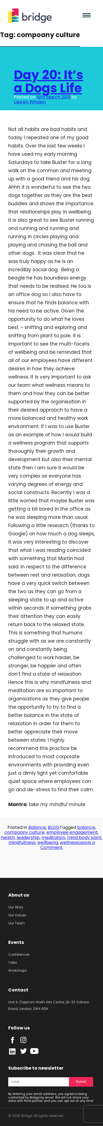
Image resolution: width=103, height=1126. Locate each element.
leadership (28, 837)
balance (86, 827)
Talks (12, 962)
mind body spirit (84, 837)
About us (18, 895)
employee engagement (72, 832)
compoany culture (24, 832)
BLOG (54, 827)
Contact (18, 990)
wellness (69, 842)
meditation (53, 837)
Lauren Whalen (30, 102)
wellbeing (47, 842)
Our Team (16, 923)
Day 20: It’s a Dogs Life (48, 81)
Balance (37, 827)
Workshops (17, 970)
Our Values (17, 915)
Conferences (19, 954)
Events (16, 942)
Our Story (15, 907)
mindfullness (22, 842)
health (8, 837)
